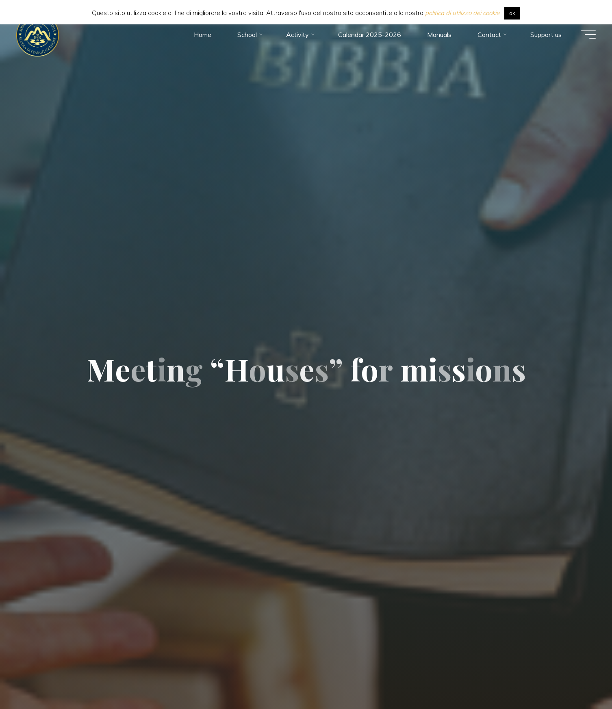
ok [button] (512, 13)
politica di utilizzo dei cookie (462, 13)
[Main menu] (588, 34)
